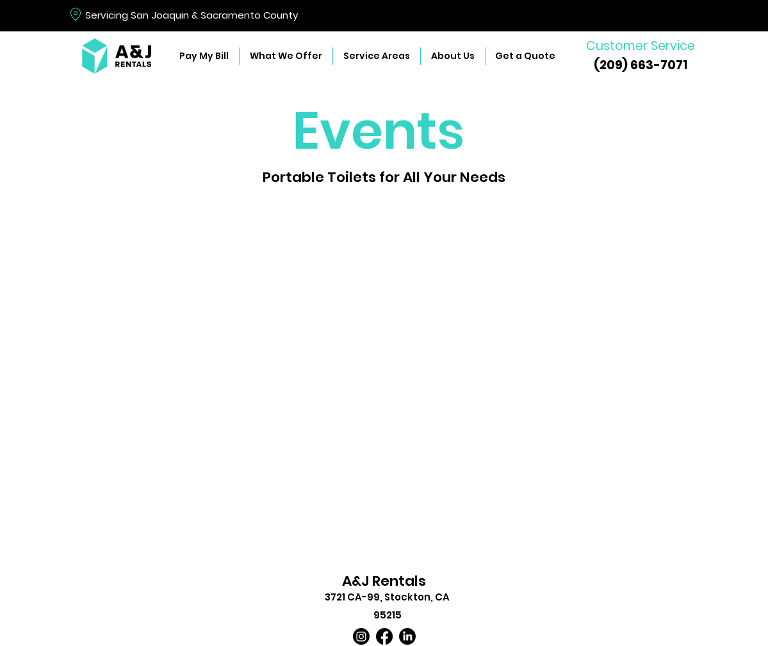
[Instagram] (361, 636)
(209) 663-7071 (640, 65)
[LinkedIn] (407, 636)
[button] (285, 56)
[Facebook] (384, 636)
